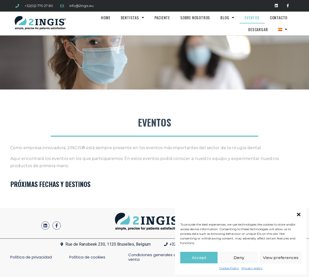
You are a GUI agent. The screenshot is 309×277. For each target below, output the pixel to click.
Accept (199, 257)
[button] (298, 214)
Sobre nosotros (195, 17)
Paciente (162, 17)
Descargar (258, 29)
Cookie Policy (229, 268)
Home (105, 17)
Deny (239, 257)
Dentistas (132, 17)
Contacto (278, 17)
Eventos (252, 17)
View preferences (280, 257)
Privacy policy (252, 268)
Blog (227, 17)
